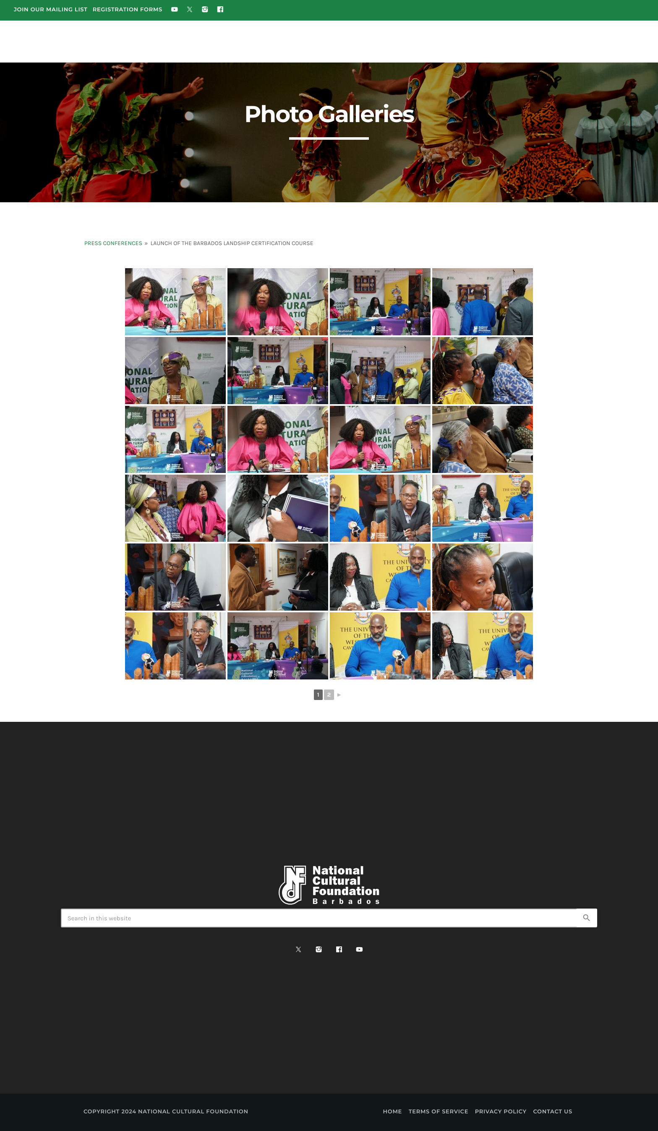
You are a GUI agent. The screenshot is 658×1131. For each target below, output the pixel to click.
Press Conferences (113, 243)
